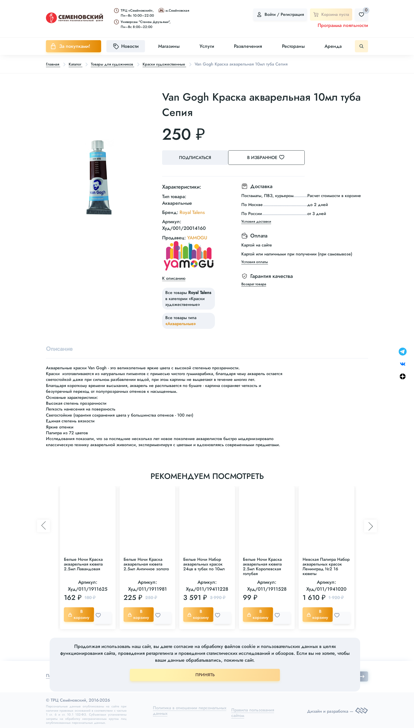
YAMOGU (197, 236)
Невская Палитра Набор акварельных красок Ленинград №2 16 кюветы (326, 566)
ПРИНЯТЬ (205, 675)
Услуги (207, 46)
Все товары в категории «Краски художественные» (188, 297)
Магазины (169, 46)
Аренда (333, 46)
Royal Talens (192, 211)
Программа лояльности (343, 25)
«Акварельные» (180, 322)
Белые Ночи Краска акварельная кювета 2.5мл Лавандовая (83, 564)
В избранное (273, 157)
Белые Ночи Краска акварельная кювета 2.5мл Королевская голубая (262, 566)
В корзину (80, 614)
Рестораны (293, 46)
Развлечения (248, 46)
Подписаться (196, 158)
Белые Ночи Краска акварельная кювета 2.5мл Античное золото (146, 564)
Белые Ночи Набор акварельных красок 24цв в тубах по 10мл (204, 564)
